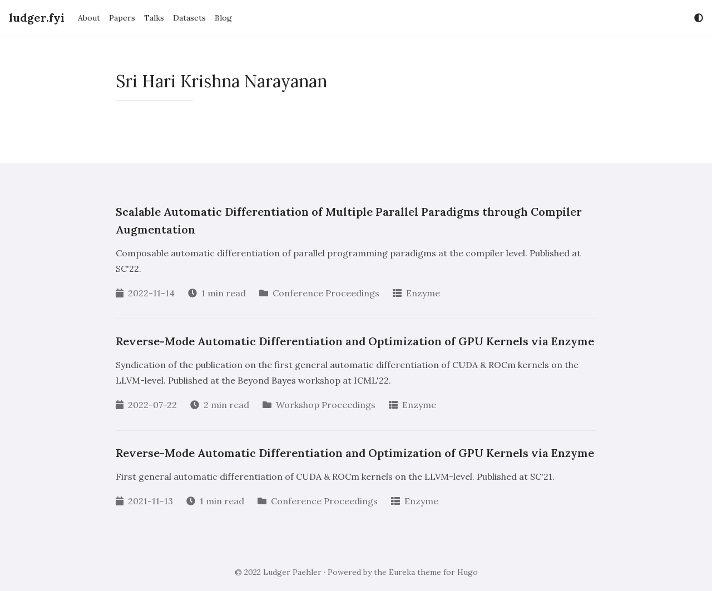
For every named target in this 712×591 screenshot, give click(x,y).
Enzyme (423, 293)
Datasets (189, 18)
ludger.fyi (37, 17)
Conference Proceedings (326, 293)
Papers (122, 18)
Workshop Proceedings (325, 404)
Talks (154, 18)
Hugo (467, 572)
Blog (223, 18)
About (89, 18)
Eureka (402, 572)
